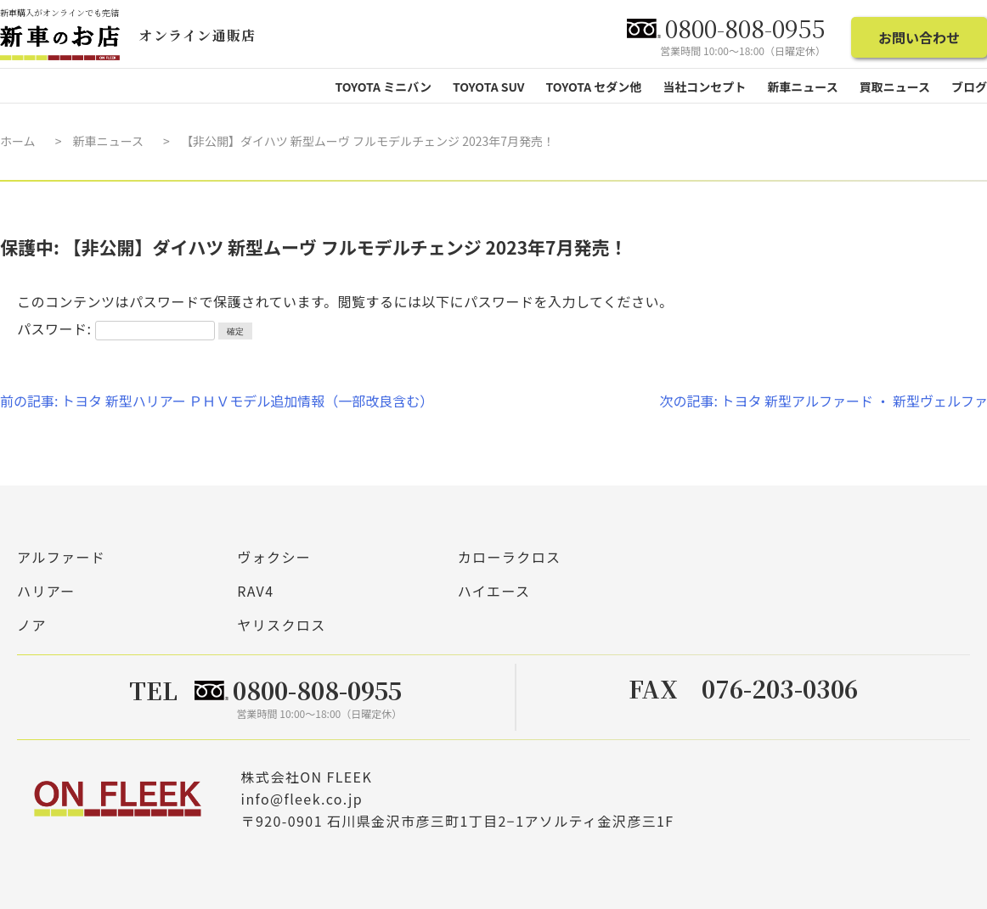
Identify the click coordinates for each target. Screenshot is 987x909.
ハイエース (494, 591)
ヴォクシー (274, 557)
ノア (32, 624)
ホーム (18, 140)
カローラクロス (509, 557)
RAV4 (255, 591)
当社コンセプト (704, 86)
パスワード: (116, 328)
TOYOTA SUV (489, 86)
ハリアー (46, 591)
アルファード (61, 557)
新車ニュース (108, 140)
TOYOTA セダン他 (594, 86)
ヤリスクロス (281, 624)
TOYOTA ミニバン (383, 86)
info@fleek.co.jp (302, 798)
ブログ (969, 86)
